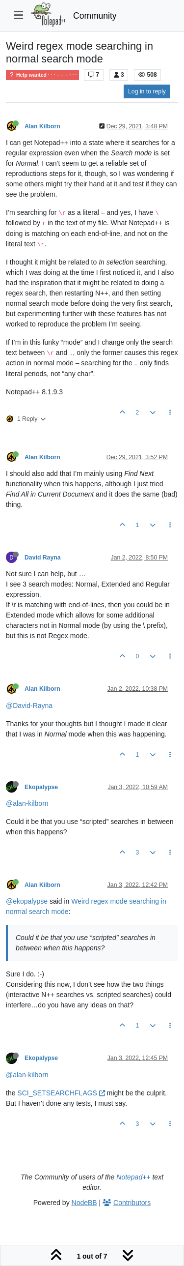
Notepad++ (133, 1177)
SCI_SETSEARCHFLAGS (61, 1093)
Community (95, 16)
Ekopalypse (41, 787)
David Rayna (43, 557)
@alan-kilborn (27, 803)
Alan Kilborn (42, 126)
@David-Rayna (29, 705)
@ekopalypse (27, 901)
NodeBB (84, 1203)
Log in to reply (147, 91)
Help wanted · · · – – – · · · (42, 75)
